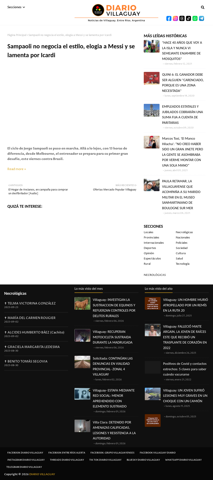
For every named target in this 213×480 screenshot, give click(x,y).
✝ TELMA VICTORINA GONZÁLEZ (30, 303)
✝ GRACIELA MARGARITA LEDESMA (32, 347)
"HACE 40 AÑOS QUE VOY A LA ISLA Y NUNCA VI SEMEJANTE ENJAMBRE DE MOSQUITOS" (182, 50)
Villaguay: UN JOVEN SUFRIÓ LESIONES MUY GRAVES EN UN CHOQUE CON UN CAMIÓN (185, 395)
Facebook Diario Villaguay (25, 452)
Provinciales (151, 237)
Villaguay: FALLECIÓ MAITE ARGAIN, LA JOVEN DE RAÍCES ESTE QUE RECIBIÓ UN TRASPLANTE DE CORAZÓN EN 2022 (185, 337)
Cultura (181, 253)
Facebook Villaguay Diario (158, 452)
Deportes (150, 248)
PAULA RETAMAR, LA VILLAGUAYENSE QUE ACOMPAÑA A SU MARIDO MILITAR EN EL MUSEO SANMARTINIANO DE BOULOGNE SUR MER (181, 194)
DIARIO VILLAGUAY (42, 474)
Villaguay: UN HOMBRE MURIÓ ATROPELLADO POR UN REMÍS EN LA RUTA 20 (185, 305)
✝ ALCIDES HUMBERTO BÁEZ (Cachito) (34, 332)
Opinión (149, 253)
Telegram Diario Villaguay (24, 467)
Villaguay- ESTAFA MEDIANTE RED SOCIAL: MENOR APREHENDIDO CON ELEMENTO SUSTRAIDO (114, 398)
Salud (179, 258)
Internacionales (154, 243)
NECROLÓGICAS (155, 275)
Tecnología (182, 264)
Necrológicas (184, 232)
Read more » (16, 169)
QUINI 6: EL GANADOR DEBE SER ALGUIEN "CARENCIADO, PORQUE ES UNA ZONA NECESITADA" (183, 82)
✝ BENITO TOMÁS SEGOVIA (26, 361)
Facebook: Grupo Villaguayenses (112, 452)
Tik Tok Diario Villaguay (105, 459)
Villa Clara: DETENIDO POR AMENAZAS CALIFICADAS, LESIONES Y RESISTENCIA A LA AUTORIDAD (114, 430)
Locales (148, 232)
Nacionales (183, 237)
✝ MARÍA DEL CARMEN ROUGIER (30, 318)
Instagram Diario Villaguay (26, 459)
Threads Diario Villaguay (67, 459)
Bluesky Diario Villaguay (143, 459)
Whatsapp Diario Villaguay (183, 459)
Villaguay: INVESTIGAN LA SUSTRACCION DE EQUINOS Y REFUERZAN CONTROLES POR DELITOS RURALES (114, 308)
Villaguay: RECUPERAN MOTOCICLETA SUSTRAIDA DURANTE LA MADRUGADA (112, 337)
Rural (147, 264)
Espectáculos (152, 258)
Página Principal (16, 35)
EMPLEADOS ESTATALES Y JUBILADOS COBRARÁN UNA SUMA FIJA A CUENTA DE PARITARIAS (182, 114)
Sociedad (182, 248)
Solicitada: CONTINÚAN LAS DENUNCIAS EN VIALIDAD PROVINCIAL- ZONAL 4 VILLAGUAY (113, 366)
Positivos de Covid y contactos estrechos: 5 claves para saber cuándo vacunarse (184, 369)
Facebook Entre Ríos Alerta (66, 452)
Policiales (181, 243)
